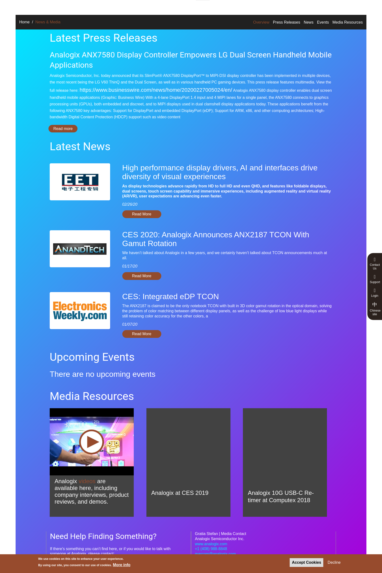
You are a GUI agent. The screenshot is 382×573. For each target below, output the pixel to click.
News (309, 22)
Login (375, 292)
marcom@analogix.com (215, 554)
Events (323, 22)
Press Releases (286, 22)
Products (116, 7)
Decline (334, 562)
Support (375, 279)
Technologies (146, 7)
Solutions (89, 7)
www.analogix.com (211, 544)
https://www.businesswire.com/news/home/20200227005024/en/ (156, 90)
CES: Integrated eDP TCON (170, 296)
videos (87, 481)
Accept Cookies (306, 562)
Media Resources (348, 22)
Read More (141, 214)
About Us (177, 7)
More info (121, 565)
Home (24, 22)
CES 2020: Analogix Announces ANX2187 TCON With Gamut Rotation (215, 239)
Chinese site (375, 309)
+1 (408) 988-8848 (211, 549)
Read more (65, 128)
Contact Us (375, 263)
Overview (261, 22)
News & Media (233, 7)
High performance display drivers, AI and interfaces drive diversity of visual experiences (220, 172)
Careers (203, 7)
